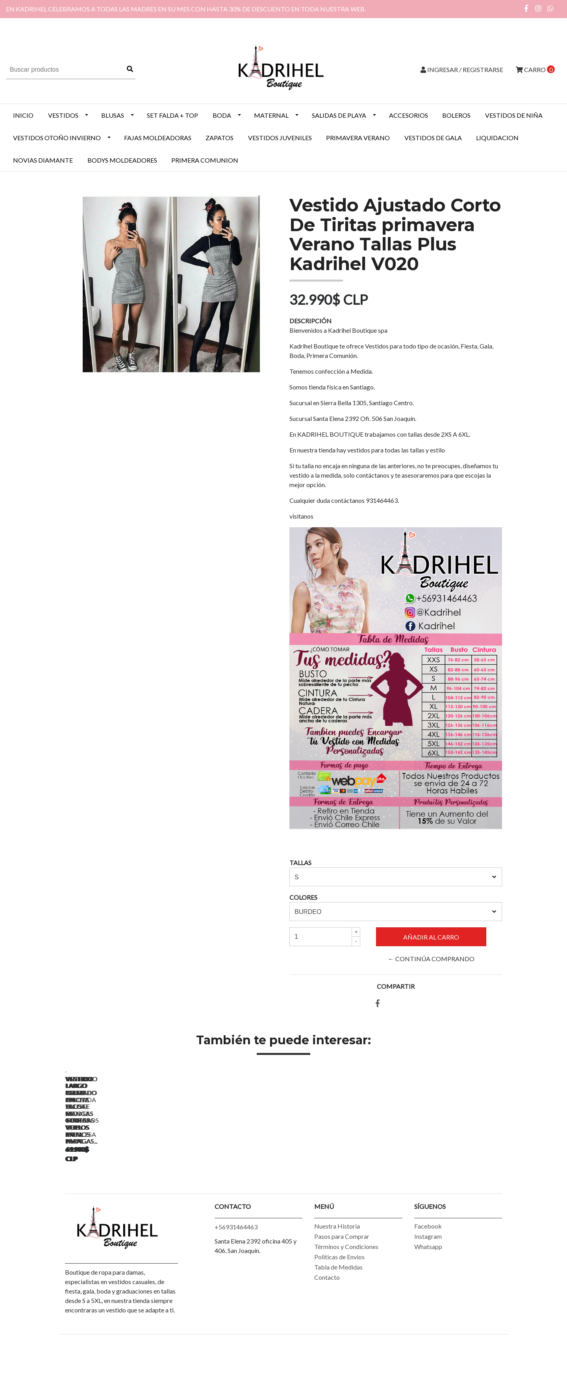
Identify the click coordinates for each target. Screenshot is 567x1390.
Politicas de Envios (339, 1303)
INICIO (23, 115)
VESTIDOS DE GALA (433, 137)
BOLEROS (456, 115)
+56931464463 (236, 1273)
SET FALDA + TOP (172, 115)
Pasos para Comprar (341, 1282)
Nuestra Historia (337, 1272)
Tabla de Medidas (338, 1313)
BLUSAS (112, 115)
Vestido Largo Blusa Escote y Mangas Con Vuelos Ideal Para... (120, 1186)
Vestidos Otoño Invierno (57, 137)
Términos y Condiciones (346, 1292)
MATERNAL (271, 115)
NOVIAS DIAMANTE (43, 160)
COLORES (303, 897)
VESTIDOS (63, 115)
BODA (222, 115)
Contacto (327, 1323)
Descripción (310, 320)
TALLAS (300, 862)
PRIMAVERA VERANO (358, 137)
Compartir (396, 986)
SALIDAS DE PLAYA (339, 115)
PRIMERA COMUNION (204, 160)
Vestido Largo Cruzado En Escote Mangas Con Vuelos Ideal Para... (230, 1189)
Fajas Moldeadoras (157, 137)
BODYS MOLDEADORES (122, 160)
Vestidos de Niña (514, 115)
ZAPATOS (219, 137)
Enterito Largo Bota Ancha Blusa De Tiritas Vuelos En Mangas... (450, 1189)
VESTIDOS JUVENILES (280, 137)
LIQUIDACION (497, 137)
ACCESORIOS (408, 115)
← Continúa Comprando (431, 958)
